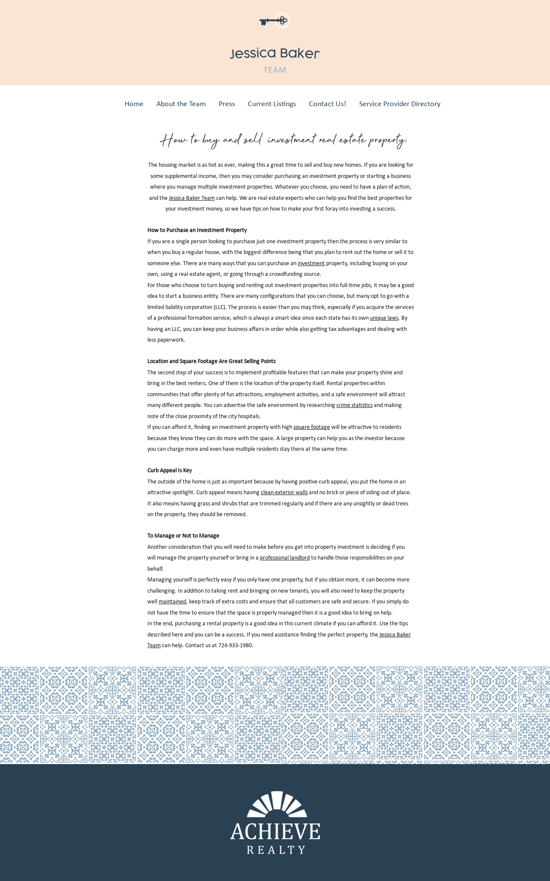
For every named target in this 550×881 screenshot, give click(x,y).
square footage (311, 427)
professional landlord (285, 557)
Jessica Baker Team (192, 198)
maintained (172, 601)
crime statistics (354, 405)
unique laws (384, 317)
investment (311, 263)
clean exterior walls (284, 492)
